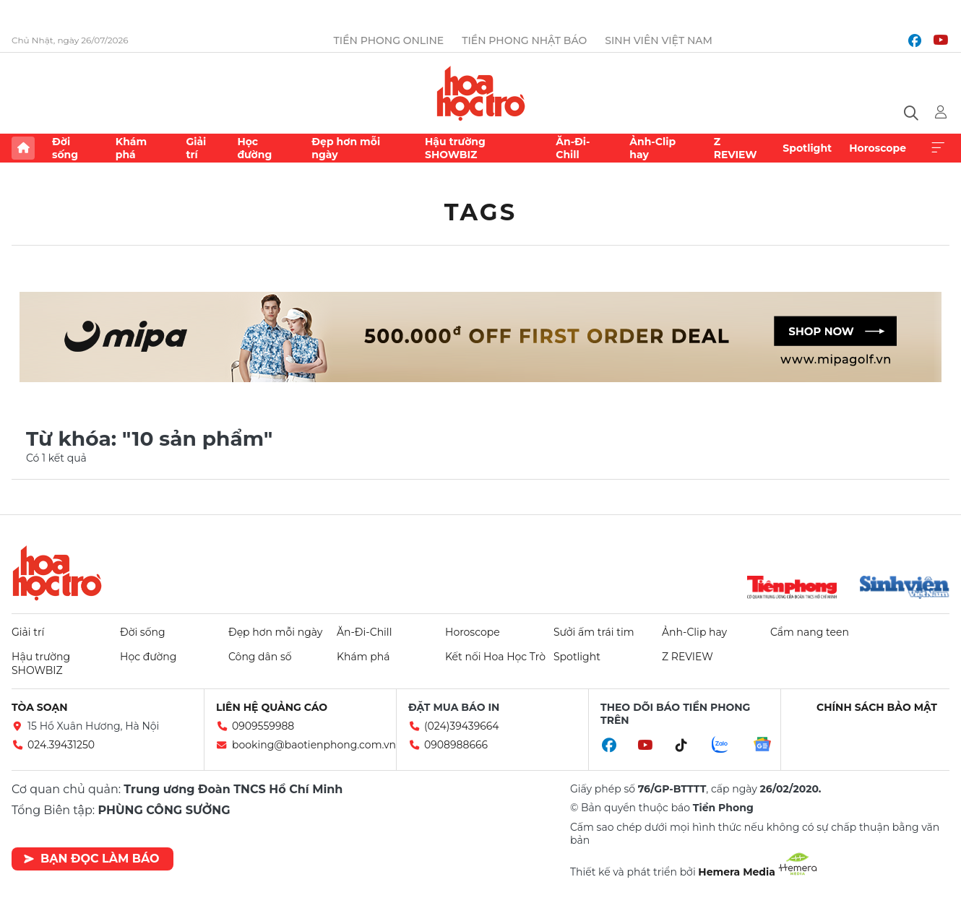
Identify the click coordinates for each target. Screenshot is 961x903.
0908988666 (456, 744)
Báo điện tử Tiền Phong (481, 93)
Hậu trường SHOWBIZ (455, 148)
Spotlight (807, 148)
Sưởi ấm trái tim (593, 632)
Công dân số (260, 656)
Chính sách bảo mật (876, 707)
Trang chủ (23, 148)
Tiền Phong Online (389, 40)
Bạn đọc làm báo (91, 858)
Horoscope (877, 148)
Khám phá (131, 148)
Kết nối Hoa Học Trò (495, 656)
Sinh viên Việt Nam (658, 40)
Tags (480, 212)
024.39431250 (61, 744)
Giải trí (196, 148)
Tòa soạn (40, 707)
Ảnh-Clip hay (652, 148)
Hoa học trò (57, 573)
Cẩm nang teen (809, 632)
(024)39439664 (461, 726)
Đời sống (65, 148)
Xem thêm (937, 148)
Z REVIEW (735, 148)
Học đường (254, 148)
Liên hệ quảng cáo (271, 707)
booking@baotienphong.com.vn (314, 744)
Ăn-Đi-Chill (573, 148)
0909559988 (263, 726)
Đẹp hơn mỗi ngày (345, 148)
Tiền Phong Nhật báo (524, 40)
